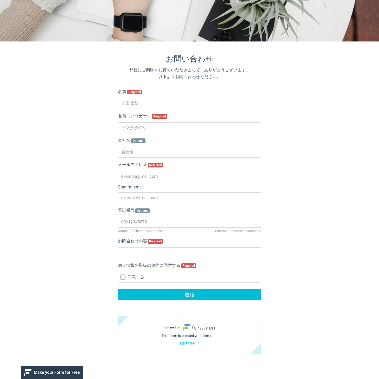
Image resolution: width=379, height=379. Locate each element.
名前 (130, 91)
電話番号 (134, 210)
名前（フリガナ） (142, 116)
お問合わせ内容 (140, 241)
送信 (189, 294)
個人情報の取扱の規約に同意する (157, 265)
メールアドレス (140, 164)
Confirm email (131, 187)
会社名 (132, 140)
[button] (189, 335)
